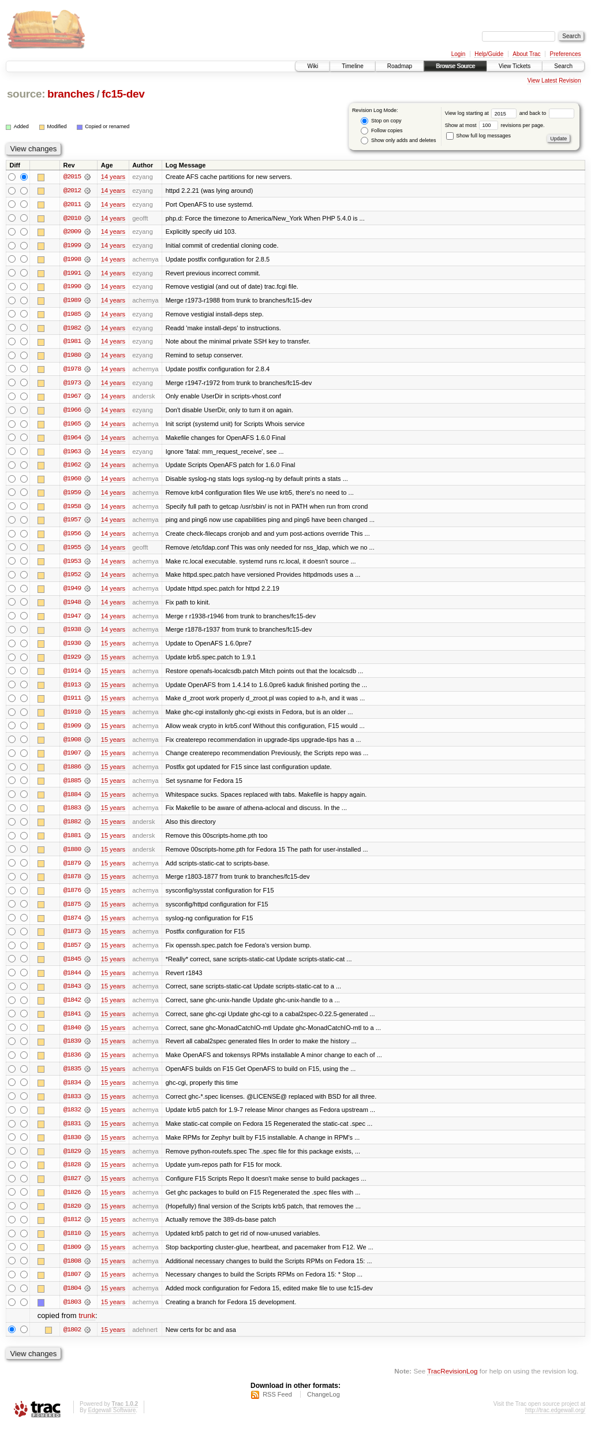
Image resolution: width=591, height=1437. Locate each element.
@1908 (72, 744)
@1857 (72, 952)
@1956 (72, 537)
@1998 (72, 259)
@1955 (72, 550)
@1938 (72, 634)
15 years (113, 647)
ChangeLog (323, 1405)
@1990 (72, 287)
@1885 (72, 786)
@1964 (72, 440)
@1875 (72, 911)
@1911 (72, 703)
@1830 (72, 1146)
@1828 (72, 1174)
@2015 (72, 176)
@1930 (72, 647)
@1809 (72, 1257)
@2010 (72, 218)
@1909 (72, 731)
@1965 (72, 426)
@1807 (72, 1285)
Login (458, 54)
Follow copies (381, 131)
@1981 (72, 343)
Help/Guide (488, 54)
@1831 (72, 1132)
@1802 (72, 1340)
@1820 (72, 1215)
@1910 (72, 717)
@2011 (72, 204)
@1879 (72, 869)
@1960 (72, 481)
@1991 (72, 273)
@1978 (72, 370)
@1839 (72, 1049)
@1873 (72, 938)
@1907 (72, 758)
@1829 (72, 1160)
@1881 (72, 841)
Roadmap (399, 66)
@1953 (72, 564)
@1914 (72, 675)
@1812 (72, 1229)
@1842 (72, 1008)
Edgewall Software (112, 1422)
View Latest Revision (554, 80)
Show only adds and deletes (398, 140)
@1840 (72, 1035)
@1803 (72, 1312)
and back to (546, 113)
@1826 (72, 1202)
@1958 (72, 509)
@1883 (72, 814)
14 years (113, 176)
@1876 (72, 897)
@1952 (72, 578)
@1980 (72, 356)
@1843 (72, 994)
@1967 (72, 398)
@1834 (72, 1091)
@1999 (72, 246)
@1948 (72, 606)
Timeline (352, 66)
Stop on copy (381, 121)
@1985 (72, 315)
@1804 (72, 1299)
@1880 (72, 855)
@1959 (72, 495)
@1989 (72, 301)
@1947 (72, 620)
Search (563, 66)
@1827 (72, 1188)
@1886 (72, 772)
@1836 (72, 1063)
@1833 (72, 1105)
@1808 (72, 1271)
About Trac (526, 54)
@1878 (72, 883)
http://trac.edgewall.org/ (555, 1422)
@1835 (72, 1077)
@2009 (72, 232)
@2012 (72, 190)
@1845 (72, 966)
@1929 (72, 661)
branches (71, 94)
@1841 (72, 1022)
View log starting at (482, 113)
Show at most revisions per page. (495, 125)
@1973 (72, 384)
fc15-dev (123, 94)
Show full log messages (478, 136)
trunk (86, 1327)
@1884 (72, 800)
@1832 (72, 1119)
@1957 (72, 523)
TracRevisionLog (452, 1382)
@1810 (72, 1243)
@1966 (72, 412)
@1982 (72, 329)
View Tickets (514, 66)
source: (26, 94)
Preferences (565, 54)
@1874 (72, 925)
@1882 (72, 828)
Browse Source (455, 66)
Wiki (312, 66)
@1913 (72, 689)
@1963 (72, 453)
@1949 (72, 592)
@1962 (72, 467)
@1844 (72, 980)
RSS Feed (277, 1405)
